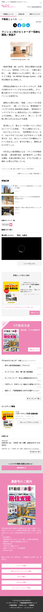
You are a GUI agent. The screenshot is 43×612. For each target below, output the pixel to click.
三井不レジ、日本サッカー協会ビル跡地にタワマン (23, 385)
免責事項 (31, 605)
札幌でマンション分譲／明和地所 (29, 173)
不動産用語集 (13, 605)
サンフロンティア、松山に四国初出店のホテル (23, 379)
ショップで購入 (21, 565)
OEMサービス (23, 605)
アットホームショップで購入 (21, 588)
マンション (5, 224)
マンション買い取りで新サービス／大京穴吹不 (18, 169)
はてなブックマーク (29, 360)
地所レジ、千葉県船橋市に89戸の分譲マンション (23, 392)
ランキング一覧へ (34, 398)
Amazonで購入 (21, 582)
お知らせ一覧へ (35, 451)
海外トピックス (35, 14)
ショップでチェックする (29, 422)
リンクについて (28, 607)
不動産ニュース (8, 14)
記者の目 (21, 14)
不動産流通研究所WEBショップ (28, 603)
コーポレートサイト (11, 603)
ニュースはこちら (29, 263)
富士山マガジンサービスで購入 (21, 571)
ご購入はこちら (34, 312)
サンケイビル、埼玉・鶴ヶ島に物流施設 (23, 373)
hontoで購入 (21, 577)
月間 (19, 360)
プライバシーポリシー (16, 607)
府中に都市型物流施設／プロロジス (23, 367)
